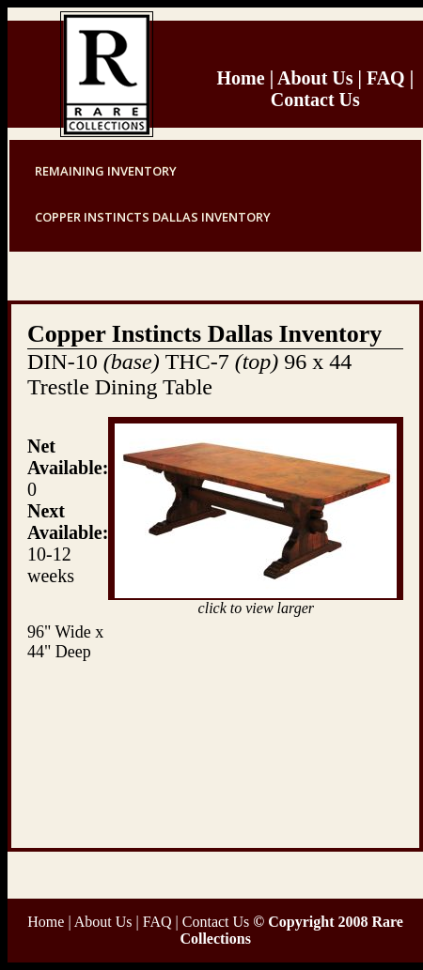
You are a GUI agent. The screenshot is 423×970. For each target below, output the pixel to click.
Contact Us (315, 99)
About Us (315, 78)
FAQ (383, 78)
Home (241, 78)
